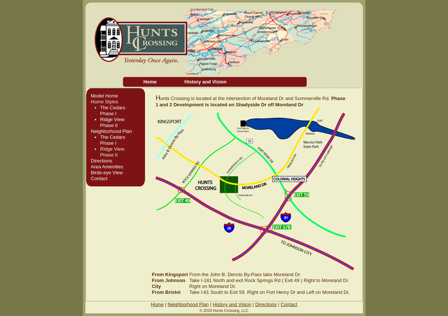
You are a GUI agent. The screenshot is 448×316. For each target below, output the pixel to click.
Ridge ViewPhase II (112, 122)
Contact (99, 178)
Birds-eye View (107, 172)
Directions (101, 161)
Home (149, 82)
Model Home (104, 96)
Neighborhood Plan (111, 131)
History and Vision (206, 82)
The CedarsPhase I (112, 110)
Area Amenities (107, 166)
